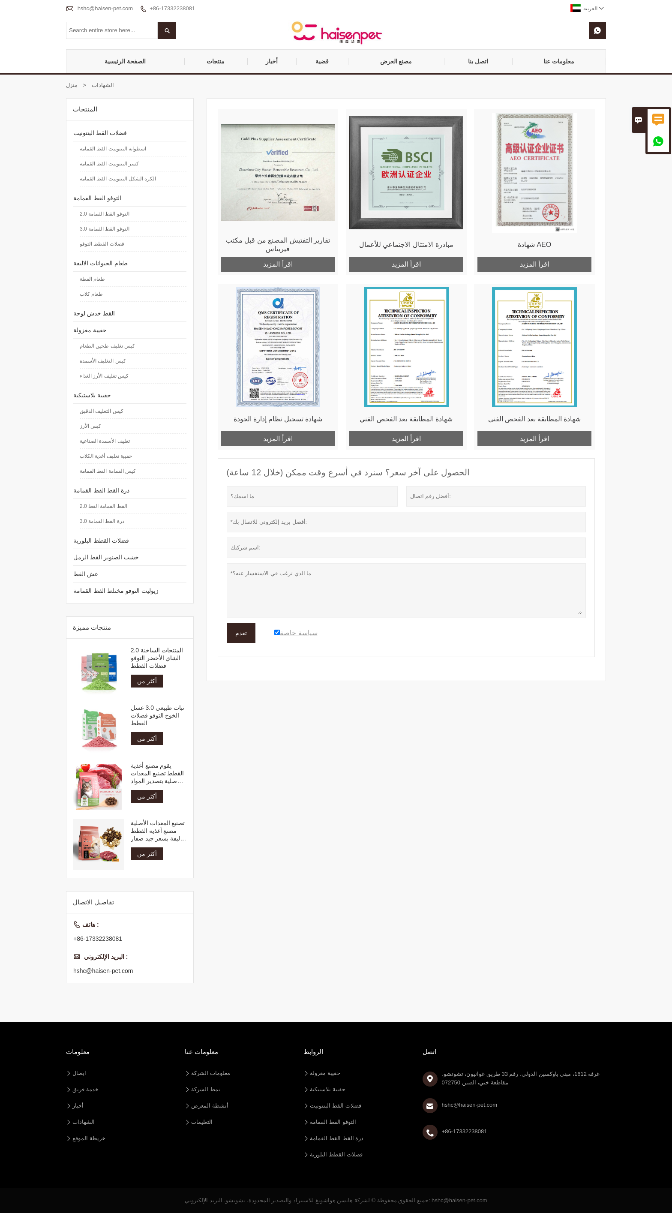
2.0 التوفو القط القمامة (104, 214)
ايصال (79, 1073)
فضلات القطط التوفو (102, 244)
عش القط (85, 573)
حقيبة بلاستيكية (92, 395)
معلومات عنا (558, 61)
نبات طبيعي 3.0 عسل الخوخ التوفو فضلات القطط (157, 715)
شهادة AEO (534, 244)
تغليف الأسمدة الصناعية (105, 441)
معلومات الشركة (210, 1073)
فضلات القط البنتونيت (100, 132)
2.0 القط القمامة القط (103, 506)
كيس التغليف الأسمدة (103, 361)
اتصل (429, 1051)
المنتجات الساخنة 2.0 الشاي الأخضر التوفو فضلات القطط (157, 658)
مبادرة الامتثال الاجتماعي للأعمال (406, 244)
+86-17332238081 (172, 8)
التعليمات (202, 1122)
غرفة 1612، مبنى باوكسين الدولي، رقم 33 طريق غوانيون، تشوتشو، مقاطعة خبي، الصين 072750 (521, 1078)
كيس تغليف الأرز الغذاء (104, 376)
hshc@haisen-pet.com (105, 8)
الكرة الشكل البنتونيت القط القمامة (118, 179)
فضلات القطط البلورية (101, 540)
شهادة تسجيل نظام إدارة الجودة (278, 419)
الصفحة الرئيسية (125, 61)
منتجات (216, 61)
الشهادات (83, 1122)
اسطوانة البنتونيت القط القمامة (113, 149)
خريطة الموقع (88, 1138)
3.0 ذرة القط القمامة (102, 521)
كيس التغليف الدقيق (101, 411)
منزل (72, 85)
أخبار (272, 61)
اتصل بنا (478, 61)
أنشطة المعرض (209, 1105)
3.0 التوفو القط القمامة (104, 229)
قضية (322, 61)
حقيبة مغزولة (90, 330)
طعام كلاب (91, 294)
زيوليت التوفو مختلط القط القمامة (116, 590)
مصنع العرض (396, 61)
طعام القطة (92, 279)
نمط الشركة (205, 1089)
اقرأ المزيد (277, 264)
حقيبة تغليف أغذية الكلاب (106, 456)
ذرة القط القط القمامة (101, 490)
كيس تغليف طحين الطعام (107, 346)
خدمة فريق (85, 1089)
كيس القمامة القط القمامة (108, 471)
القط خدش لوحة (94, 313)
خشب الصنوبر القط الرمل (106, 557)
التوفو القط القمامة (97, 198)
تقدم (241, 633)
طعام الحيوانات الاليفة (100, 263)
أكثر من (147, 681)
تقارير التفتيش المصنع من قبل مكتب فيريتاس (278, 244)
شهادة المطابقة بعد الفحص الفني (406, 419)
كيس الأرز (90, 426)
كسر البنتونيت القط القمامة (109, 164)
